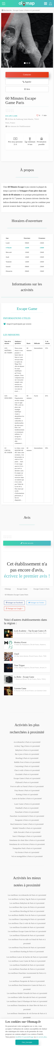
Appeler (27, 82)
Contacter (27, 75)
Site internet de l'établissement (17, 126)
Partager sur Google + (14, 609)
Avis (27, 89)
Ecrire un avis (27, 543)
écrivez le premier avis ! (27, 576)
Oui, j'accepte (27, 1042)
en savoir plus (41, 1037)
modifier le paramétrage (24, 1037)
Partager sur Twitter (36, 603)
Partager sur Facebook (14, 603)
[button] (5, 40)
